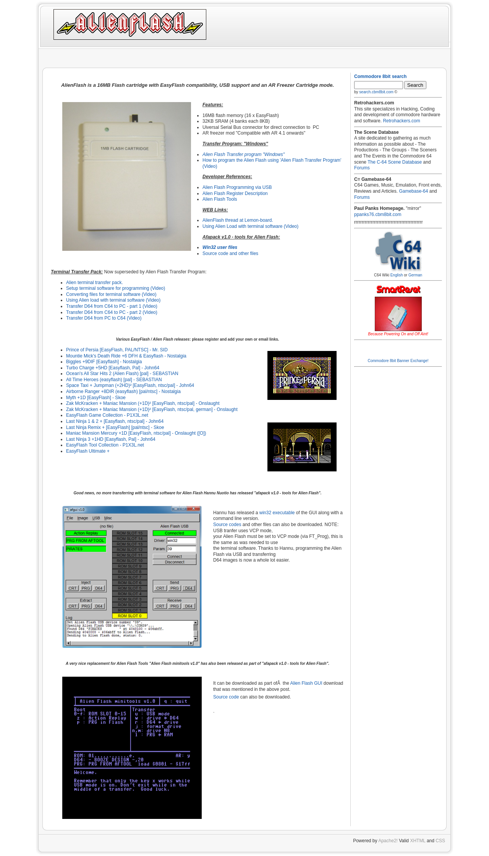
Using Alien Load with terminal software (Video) (250, 226)
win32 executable (277, 512)
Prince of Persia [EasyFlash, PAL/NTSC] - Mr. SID (117, 349)
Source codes (227, 524)
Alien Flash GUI (306, 683)
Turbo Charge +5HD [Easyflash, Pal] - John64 (112, 367)
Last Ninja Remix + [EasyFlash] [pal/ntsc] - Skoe (115, 427)
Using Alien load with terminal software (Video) (113, 300)
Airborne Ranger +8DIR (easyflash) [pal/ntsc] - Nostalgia (123, 391)
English (396, 275)
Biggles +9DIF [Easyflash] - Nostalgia (104, 361)
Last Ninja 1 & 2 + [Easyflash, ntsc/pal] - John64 (115, 421)
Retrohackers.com (401, 120)
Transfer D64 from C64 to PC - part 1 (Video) (111, 306)
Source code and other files (230, 253)
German (415, 275)
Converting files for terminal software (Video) (111, 294)
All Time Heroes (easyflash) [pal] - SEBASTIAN (114, 379)
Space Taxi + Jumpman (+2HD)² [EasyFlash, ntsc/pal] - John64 (130, 385)
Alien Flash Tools (219, 199)
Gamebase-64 (413, 191)
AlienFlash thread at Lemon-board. (237, 220)
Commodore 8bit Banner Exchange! (398, 361)
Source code (226, 697)
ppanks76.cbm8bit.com (377, 214)
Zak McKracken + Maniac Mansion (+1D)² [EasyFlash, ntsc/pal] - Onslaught (143, 403)
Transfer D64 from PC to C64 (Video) (103, 318)
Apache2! (388, 840)
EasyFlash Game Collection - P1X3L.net (107, 415)
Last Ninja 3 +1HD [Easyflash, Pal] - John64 (110, 439)
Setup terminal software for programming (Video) (115, 288)
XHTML (417, 840)
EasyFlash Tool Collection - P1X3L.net (105, 445)
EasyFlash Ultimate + (88, 451)
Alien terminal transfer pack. (94, 282)
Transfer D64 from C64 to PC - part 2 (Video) (111, 312)
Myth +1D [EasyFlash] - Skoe (96, 397)
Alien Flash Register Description (235, 193)
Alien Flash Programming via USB (237, 187)
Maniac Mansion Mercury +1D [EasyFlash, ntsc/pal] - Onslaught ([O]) (136, 433)
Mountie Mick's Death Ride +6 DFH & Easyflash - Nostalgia (126, 356)
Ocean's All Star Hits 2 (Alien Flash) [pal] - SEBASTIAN (122, 373)
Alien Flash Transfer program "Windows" (243, 154)
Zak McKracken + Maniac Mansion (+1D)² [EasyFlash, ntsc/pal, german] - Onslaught (152, 409)
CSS (440, 840)
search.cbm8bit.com (376, 92)
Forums (362, 168)
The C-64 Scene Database (395, 162)
